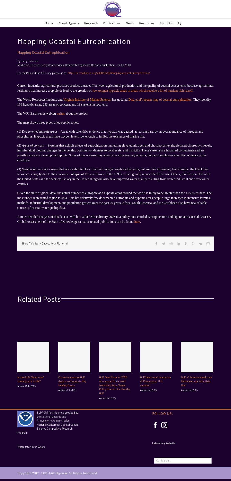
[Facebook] (155, 425)
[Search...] (183, 461)
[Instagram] (164, 425)
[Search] (157, 461)
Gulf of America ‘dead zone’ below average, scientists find (196, 381)
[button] (179, 23)
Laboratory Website (163, 443)
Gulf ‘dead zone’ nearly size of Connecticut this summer (155, 381)
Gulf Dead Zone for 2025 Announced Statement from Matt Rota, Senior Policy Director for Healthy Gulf (114, 385)
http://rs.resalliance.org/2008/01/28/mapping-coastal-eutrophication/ (109, 73)
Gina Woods (38, 446)
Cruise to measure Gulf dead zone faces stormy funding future (72, 381)
